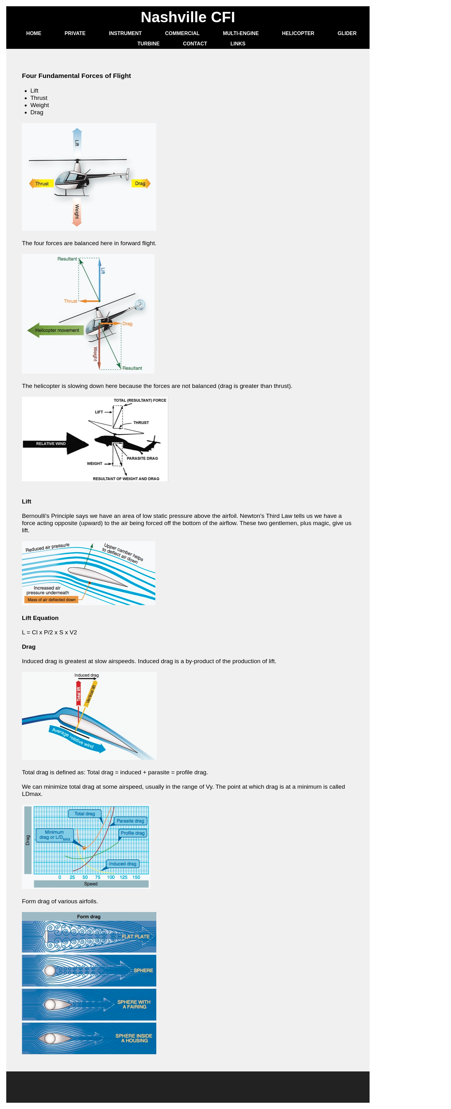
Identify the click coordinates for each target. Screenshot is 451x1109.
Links (238, 43)
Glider (347, 33)
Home (33, 33)
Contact (195, 43)
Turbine (148, 43)
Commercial (182, 33)
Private (75, 33)
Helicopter (298, 33)
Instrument (125, 33)
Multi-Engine (241, 33)
